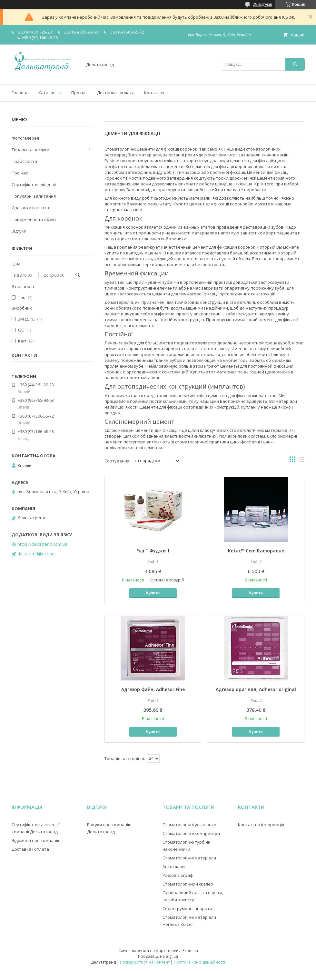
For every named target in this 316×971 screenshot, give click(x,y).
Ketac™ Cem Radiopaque (256, 551)
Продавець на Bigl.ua (158, 956)
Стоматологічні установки (189, 824)
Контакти (154, 92)
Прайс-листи (24, 161)
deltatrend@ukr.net (36, 553)
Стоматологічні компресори (191, 833)
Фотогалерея (25, 138)
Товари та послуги (30, 150)
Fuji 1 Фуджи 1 (153, 551)
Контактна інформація (261, 824)
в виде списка (301, 460)
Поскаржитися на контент (145, 962)
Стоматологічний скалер (188, 884)
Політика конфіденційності (199, 962)
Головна (20, 92)
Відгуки (19, 231)
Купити (153, 593)
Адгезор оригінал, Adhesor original (256, 689)
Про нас (79, 92)
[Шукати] (295, 64)
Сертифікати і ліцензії (34, 184)
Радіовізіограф (178, 875)
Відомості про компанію (36, 840)
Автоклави (174, 866)
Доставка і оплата (115, 92)
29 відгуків (262, 4)
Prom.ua (190, 950)
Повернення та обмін (34, 219)
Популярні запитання (34, 196)
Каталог (46, 92)
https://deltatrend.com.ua (42, 544)
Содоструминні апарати (187, 908)
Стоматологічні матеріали (189, 858)
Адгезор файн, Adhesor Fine (153, 689)
